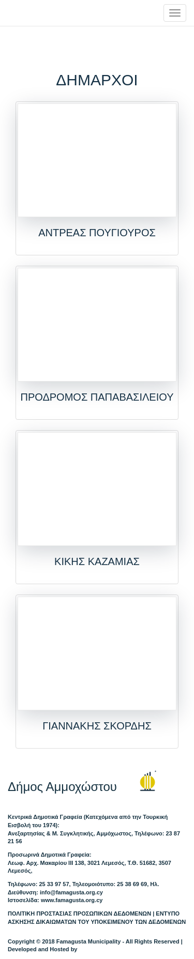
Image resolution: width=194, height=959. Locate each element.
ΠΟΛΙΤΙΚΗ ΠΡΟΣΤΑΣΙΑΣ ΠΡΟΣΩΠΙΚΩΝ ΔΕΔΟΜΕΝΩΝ (79, 913)
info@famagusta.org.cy (71, 892)
